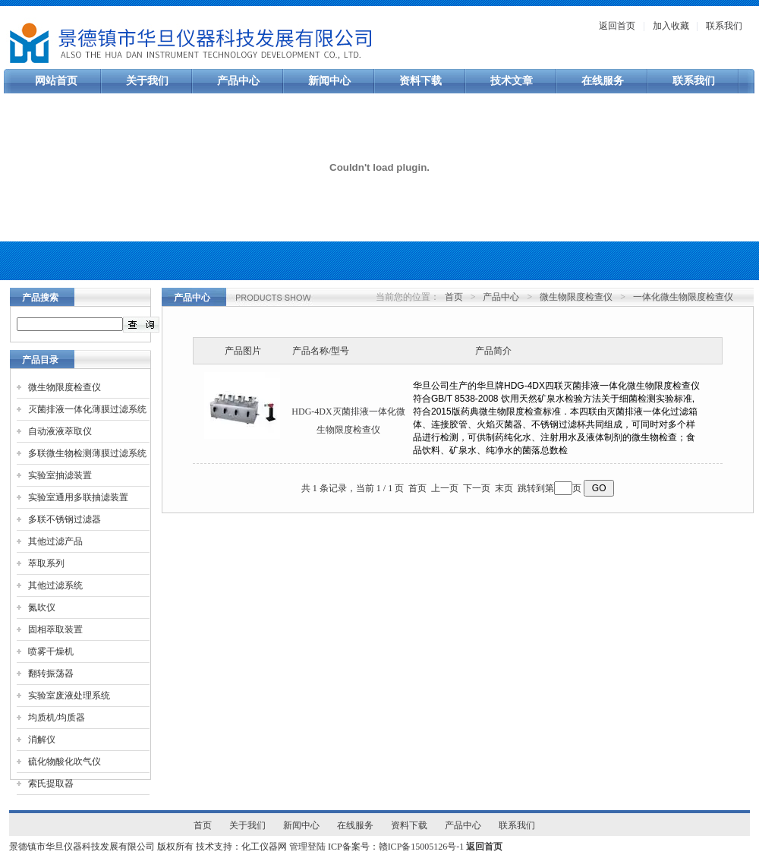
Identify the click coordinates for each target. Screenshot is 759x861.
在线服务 (602, 81)
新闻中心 (329, 81)
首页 (454, 297)
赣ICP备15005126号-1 (422, 846)
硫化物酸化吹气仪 (64, 761)
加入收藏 (671, 25)
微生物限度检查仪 (64, 387)
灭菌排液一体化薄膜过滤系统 (87, 409)
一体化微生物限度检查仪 (683, 297)
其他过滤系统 (55, 585)
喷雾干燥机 (51, 651)
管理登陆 (307, 846)
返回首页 (617, 25)
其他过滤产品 (55, 541)
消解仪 (41, 739)
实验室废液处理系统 (69, 695)
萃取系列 (46, 563)
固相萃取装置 (55, 629)
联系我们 (724, 25)
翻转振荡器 (51, 673)
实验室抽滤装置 (60, 475)
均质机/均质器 (56, 717)
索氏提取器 (51, 783)
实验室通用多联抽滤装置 (78, 497)
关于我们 (147, 81)
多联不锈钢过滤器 (64, 519)
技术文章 (511, 81)
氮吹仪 (41, 607)
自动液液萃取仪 (60, 431)
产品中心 (238, 81)
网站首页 (56, 81)
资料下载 (420, 81)
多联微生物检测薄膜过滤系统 (87, 453)
